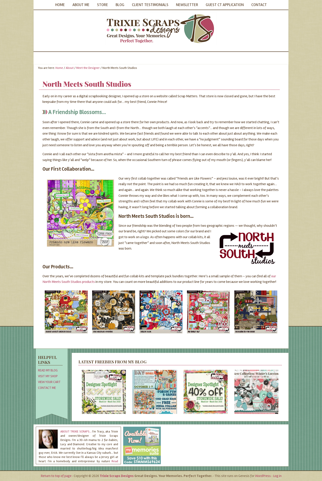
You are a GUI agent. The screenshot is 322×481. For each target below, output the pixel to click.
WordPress (263, 476)
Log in (277, 476)
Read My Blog (48, 370)
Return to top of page (56, 476)
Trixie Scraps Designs (161, 29)
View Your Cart (49, 382)
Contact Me (47, 388)
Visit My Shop (48, 376)
